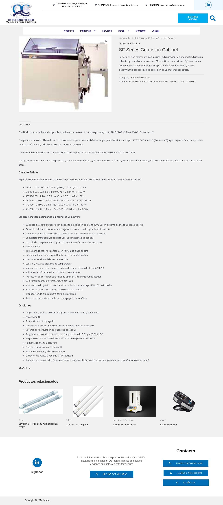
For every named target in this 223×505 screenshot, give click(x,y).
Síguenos (37, 473)
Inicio (121, 38)
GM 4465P (178, 81)
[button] (125, 30)
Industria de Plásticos (137, 38)
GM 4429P (167, 81)
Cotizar (155, 30)
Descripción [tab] (25, 124)
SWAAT (197, 81)
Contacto (141, 30)
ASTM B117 (134, 81)
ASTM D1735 (147, 81)
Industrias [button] (88, 30)
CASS (157, 81)
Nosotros (69, 30)
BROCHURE (25, 368)
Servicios (107, 30)
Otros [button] (124, 30)
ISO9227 (188, 81)
